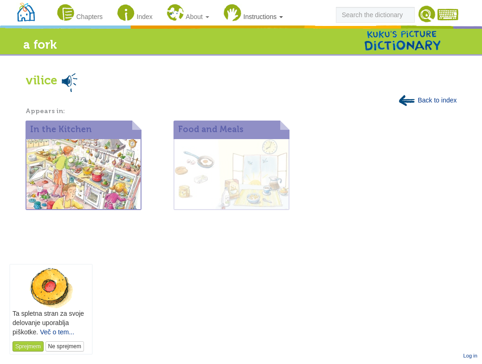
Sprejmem (28, 346)
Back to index (427, 100)
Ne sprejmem (64, 346)
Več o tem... (57, 332)
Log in (470, 355)
